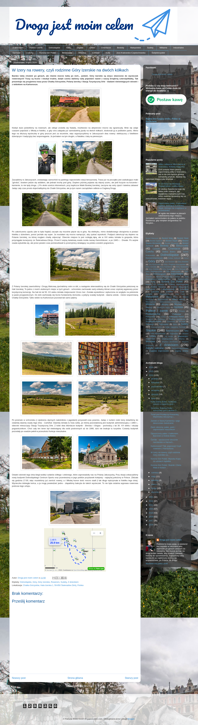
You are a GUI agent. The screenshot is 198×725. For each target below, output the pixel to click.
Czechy (30, 53)
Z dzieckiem (18, 48)
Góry (68, 48)
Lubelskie (184, 289)
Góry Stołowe (180, 269)
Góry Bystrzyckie (154, 264)
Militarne (163, 48)
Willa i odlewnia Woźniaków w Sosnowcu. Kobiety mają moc (171, 165)
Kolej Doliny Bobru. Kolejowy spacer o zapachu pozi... (163, 403)
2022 (151, 501)
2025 (151, 371)
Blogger (131, 719)
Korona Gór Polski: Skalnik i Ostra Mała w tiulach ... (166, 466)
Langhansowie (167, 289)
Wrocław (82, 53)
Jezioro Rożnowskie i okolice (168, 277)
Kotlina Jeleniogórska (178, 284)
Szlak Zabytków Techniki (175, 327)
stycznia (155, 492)
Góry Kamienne (166, 267)
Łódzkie (169, 291)
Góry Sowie (167, 269)
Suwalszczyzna (156, 327)
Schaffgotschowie (153, 321)
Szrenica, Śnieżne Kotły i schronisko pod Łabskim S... (164, 409)
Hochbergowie (159, 274)
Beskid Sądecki (156, 241)
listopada (155, 382)
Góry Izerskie (44, 582)
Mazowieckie (163, 299)
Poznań (163, 317)
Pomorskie (150, 316)
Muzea (178, 304)
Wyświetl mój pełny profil (157, 563)
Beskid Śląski (172, 240)
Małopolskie (135, 48)
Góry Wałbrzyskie (173, 271)
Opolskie (17, 53)
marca (154, 484)
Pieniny (182, 311)
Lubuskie (155, 291)
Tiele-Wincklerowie (158, 334)
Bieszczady (67, 53)
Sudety (150, 48)
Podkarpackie (153, 314)
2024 (151, 375)
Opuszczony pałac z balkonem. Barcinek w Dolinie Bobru (165, 434)
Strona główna (75, 678)
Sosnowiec (164, 324)
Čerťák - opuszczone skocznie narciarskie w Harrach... (164, 441)
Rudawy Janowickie (177, 319)
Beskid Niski (182, 238)
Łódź (182, 291)
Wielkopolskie (167, 339)
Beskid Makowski (152, 238)
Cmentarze (106, 48)
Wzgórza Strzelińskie (170, 342)
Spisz (175, 324)
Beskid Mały (167, 238)
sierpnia (155, 394)
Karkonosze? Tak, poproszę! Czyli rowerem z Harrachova (166, 447)
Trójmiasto (174, 334)
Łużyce (149, 294)
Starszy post (131, 678)
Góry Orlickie (153, 269)
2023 (151, 497)
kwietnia (155, 480)
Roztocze (161, 319)
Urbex (92, 48)
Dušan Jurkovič (174, 258)
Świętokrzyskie (158, 53)
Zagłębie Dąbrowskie (159, 351)
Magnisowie (164, 294)
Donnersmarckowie (154, 258)
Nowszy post (19, 678)
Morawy (165, 304)
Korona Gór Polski (47, 53)
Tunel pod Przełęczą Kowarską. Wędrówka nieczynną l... (165, 415)
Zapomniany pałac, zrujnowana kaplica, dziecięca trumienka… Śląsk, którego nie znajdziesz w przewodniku (172, 207)
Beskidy (120, 48)
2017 (151, 520)
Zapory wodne (181, 351)
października (157, 386)
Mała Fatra (180, 294)
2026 (151, 367)
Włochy (181, 339)
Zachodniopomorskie (180, 348)
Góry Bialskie (183, 262)
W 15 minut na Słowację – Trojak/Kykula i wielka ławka (170, 185)
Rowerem (55, 582)
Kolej (108, 53)
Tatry (186, 331)
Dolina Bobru (168, 252)
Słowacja (150, 324)
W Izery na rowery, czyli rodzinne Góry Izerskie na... (165, 453)
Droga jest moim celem (162, 74)
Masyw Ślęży (172, 297)
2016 (151, 524)
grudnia (155, 378)
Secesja (182, 321)
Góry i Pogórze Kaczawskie (175, 264)
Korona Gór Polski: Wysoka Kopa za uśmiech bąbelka (166, 460)
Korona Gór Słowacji (155, 284)
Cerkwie (95, 53)
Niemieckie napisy (163, 307)
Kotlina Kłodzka (158, 287)
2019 (151, 513)
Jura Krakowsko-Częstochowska (130, 53)
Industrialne (178, 48)
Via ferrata (169, 336)
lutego (154, 488)
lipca (153, 398)
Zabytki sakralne (155, 348)
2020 (151, 509)
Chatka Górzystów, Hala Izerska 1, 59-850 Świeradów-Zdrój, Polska (53, 585)
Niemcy (149, 307)
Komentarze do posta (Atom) (80, 686)
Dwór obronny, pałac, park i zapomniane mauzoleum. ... (164, 428)
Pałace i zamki (36, 48)
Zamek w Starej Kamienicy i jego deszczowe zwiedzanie (165, 422)
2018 (151, 517)
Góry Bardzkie (170, 262)
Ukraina (185, 334)
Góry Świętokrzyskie (154, 271)
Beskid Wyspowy (172, 243)
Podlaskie (176, 314)
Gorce (186, 258)
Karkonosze (183, 279)
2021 (151, 505)
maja (153, 476)
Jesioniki (149, 277)
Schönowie (171, 321)
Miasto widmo (178, 299)
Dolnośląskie (54, 48)
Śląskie (80, 48)
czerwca (155, 472)
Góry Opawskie (182, 267)
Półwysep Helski (176, 316)
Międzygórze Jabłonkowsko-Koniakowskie (164, 302)
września (155, 390)
